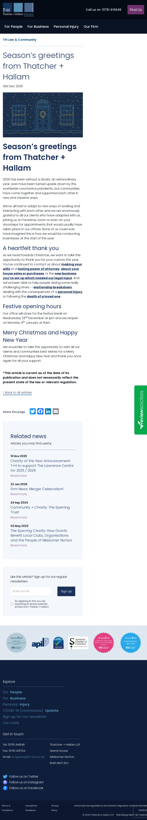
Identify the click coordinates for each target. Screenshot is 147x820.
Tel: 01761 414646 (14, 745)
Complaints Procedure (31, 808)
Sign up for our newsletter (25, 716)
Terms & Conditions (7, 808)
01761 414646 (103, 10)
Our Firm (91, 26)
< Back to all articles (17, 392)
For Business (38, 26)
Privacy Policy (55, 808)
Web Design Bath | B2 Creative (131, 814)
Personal (16, 704)
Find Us (136, 9)
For (12, 692)
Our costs (11, 722)
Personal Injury (66, 26)
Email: (23, 757)
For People (14, 26)
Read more (19, 476)
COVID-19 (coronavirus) (30, 710)
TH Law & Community (20, 39)
